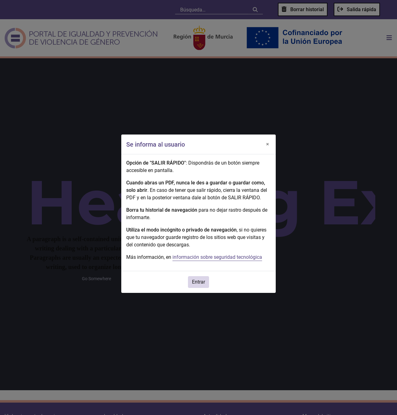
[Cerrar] (267, 144)
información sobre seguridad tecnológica (217, 257)
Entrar (198, 282)
